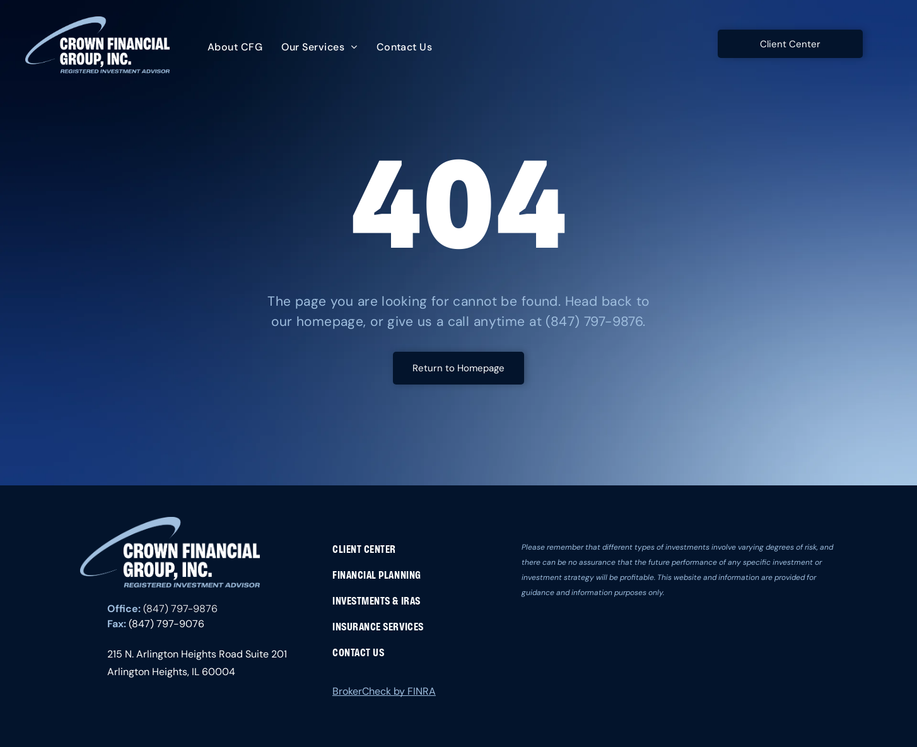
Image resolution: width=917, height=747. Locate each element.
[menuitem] (235, 47)
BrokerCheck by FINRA (384, 691)
